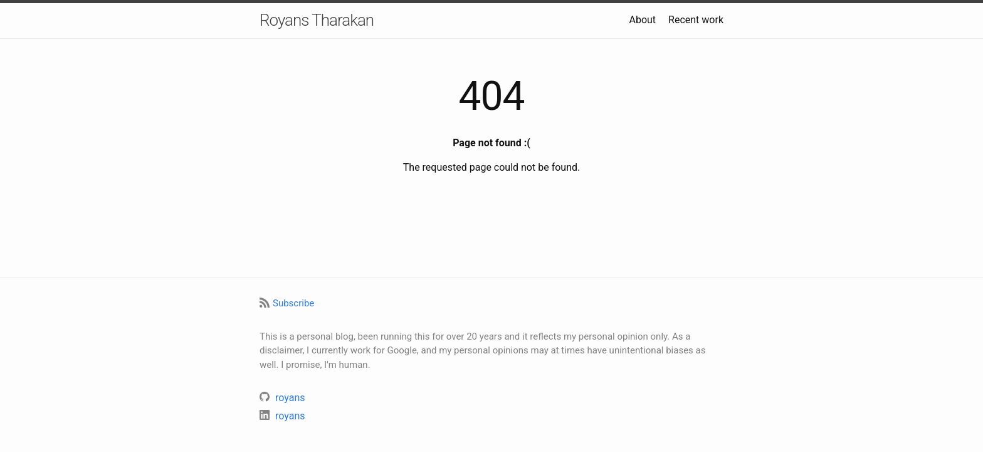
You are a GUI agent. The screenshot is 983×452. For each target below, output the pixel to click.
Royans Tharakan (317, 20)
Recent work (695, 20)
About (642, 20)
